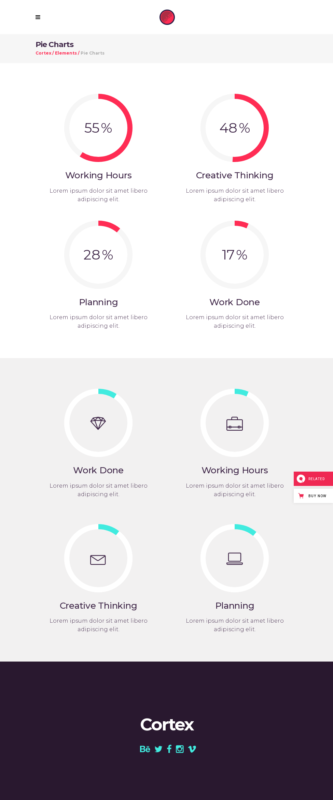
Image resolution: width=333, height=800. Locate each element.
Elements (66, 53)
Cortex (43, 53)
